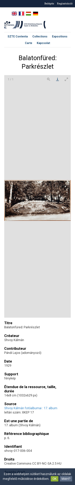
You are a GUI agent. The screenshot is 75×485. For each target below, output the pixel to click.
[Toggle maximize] (66, 79)
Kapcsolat (43, 43)
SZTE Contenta (18, 36)
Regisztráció (65, 3)
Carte (28, 43)
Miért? (66, 479)
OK (55, 479)
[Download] (57, 79)
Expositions (59, 36)
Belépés (49, 3)
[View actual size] (48, 79)
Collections (39, 36)
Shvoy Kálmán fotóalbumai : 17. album (30, 408)
